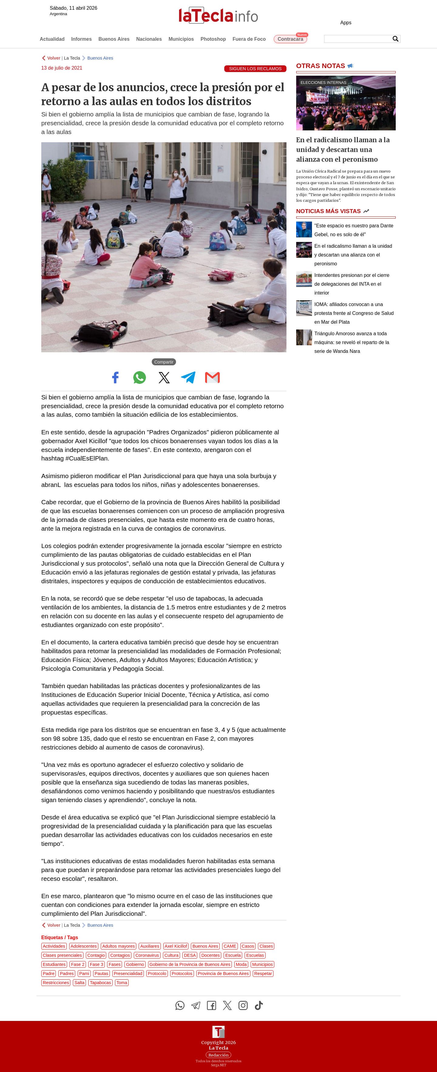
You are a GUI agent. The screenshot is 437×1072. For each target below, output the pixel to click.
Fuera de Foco (249, 39)
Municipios (181, 39)
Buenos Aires (114, 39)
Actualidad (52, 39)
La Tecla (72, 58)
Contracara (292, 38)
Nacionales (149, 39)
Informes (81, 39)
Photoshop (213, 39)
